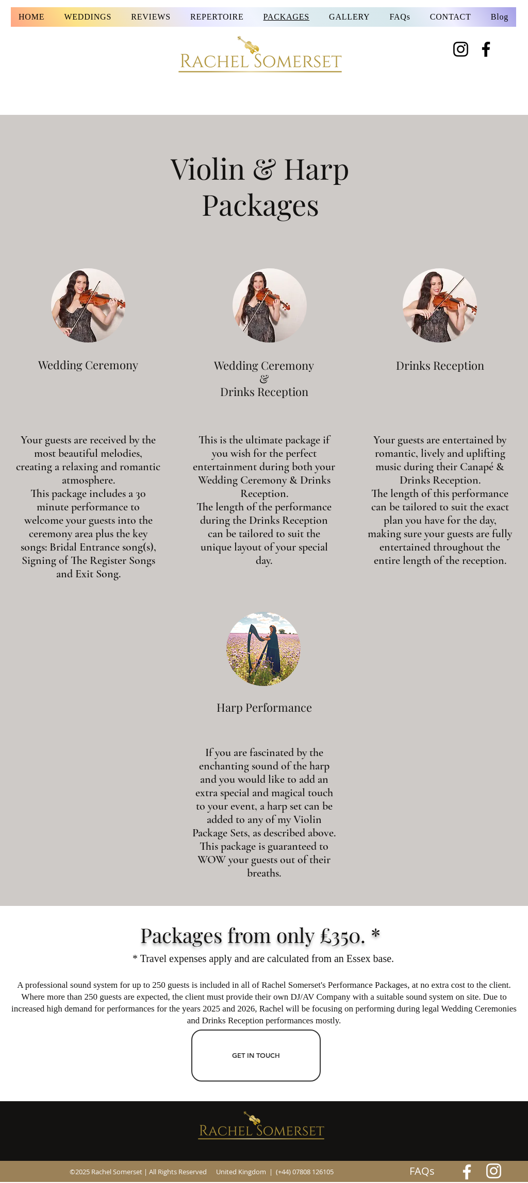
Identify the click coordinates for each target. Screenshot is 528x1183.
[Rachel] (467, 1172)
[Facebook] (486, 49)
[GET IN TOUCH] (256, 1056)
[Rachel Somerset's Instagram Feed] (494, 1171)
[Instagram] (461, 49)
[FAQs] (422, 1171)
